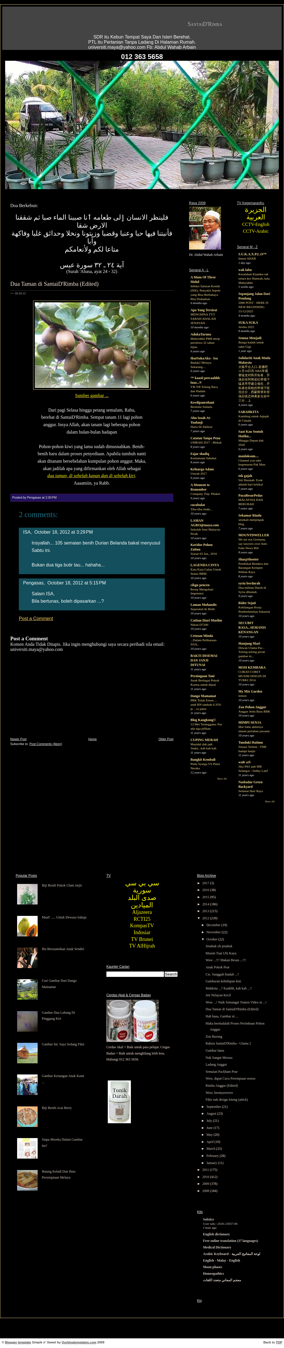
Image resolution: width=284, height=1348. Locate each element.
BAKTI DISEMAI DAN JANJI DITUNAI (203, 660)
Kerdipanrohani (202, 402)
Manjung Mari (249, 643)
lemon (242, 695)
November (214, 932)
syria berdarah (249, 583)
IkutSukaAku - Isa (204, 358)
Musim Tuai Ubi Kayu (221, 953)
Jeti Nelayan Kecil (218, 995)
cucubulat (197, 505)
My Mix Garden (250, 691)
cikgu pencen (200, 585)
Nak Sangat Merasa (219, 1058)
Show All (222, 778)
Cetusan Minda (201, 636)
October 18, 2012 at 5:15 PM (76, 582)
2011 (206, 1170)
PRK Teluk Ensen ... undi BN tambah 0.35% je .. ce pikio (205, 705)
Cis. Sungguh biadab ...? (222, 974)
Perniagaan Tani (202, 676)
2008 (206, 1191)
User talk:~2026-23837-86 (220, 1223)
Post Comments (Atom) (45, 744)
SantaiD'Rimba (205, 24)
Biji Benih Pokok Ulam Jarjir (62, 885)
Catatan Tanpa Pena (205, 438)
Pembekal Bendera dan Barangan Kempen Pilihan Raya (253, 568)
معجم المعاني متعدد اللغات (222, 1280)
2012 (206, 918)
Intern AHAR (247, 258)
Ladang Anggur (216, 1064)
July (209, 1121)
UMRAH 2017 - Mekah (206, 442)
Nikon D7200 (199, 624)
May (210, 1135)
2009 (206, 1184)
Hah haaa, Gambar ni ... (222, 1016)
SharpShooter (248, 559)
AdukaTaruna (200, 334)
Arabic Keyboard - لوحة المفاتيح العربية (231, 1254)
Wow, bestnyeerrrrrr (219, 1093)
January (212, 1163)
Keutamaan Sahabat (203, 458)
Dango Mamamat (203, 696)
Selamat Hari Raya (250, 791)
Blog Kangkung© (203, 720)
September (214, 1107)
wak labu (245, 270)
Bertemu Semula (201, 406)
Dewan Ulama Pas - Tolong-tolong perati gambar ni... (251, 652)
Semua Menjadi (249, 338)
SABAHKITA (248, 412)
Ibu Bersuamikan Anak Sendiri (63, 949)
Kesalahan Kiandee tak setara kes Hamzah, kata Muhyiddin (254, 278)
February (213, 1156)
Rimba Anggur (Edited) (222, 1086)
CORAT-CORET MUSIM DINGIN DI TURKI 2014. (252, 676)
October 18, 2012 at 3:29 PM (64, 532)
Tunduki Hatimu (250, 742)
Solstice (208, 1219)
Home (92, 739)
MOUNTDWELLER (253, 535)
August (211, 1114)
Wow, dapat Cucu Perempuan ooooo (230, 1078)
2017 (206, 883)
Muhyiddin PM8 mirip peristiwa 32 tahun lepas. (205, 343)
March (211, 1149)
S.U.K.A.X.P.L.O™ (252, 254)
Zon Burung (214, 1037)
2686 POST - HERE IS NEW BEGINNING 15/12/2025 (253, 307)
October (212, 939)
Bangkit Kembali (203, 760)
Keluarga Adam (202, 469)
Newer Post (18, 739)
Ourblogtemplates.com (79, 1342)
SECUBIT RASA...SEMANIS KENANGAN (252, 627)
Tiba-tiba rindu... (201, 509)
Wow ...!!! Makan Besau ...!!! (226, 960)
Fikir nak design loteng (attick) (227, 1100)
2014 (206, 904)
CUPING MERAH (204, 740)
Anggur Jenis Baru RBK (254, 711)
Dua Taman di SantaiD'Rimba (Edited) (54, 284)
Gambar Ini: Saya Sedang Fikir (63, 1044)
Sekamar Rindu (249, 515)
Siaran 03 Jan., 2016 (203, 553)
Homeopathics (213, 1274)
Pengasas (33, 582)
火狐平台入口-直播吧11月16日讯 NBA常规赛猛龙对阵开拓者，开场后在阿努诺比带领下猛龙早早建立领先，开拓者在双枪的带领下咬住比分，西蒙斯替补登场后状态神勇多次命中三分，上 (254, 383)
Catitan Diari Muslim (206, 620)
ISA (27, 532)
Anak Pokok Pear (218, 967)
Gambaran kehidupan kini (223, 981)
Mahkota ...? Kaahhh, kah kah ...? (228, 988)
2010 (206, 1177)
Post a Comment (36, 618)
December (213, 925)
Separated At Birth (202, 609)
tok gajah (245, 476)
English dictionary (216, 1234)
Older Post (166, 739)
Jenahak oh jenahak (219, 946)
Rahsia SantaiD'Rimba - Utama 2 (228, 1043)
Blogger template (18, 1342)
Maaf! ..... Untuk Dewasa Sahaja (64, 917)
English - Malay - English (221, 1260)
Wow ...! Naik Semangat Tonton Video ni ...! (236, 1002)
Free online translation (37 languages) (230, 1241)
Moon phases (212, 1267)
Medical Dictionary (217, 1247)
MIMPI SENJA (249, 722)
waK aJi (244, 762)
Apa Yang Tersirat (203, 310)
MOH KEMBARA (252, 667)
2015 (206, 897)
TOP (279, 1342)
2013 (206, 911)
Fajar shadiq (199, 454)
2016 (206, 890)
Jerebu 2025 (246, 327)
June (210, 1128)
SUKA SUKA (248, 323)
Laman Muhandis (203, 605)
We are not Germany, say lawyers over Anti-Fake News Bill (253, 544)
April (210, 1142)
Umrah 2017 (198, 473)
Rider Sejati (247, 603)
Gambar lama (215, 1051)
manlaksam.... (248, 456)
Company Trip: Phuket (205, 493)
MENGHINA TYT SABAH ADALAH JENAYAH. (203, 319)
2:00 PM (50, 497)
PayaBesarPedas (250, 495)
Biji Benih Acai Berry (57, 1108)
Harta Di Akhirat (201, 426)
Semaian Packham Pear (222, 1072)
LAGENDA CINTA (204, 565)
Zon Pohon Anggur (252, 707)
